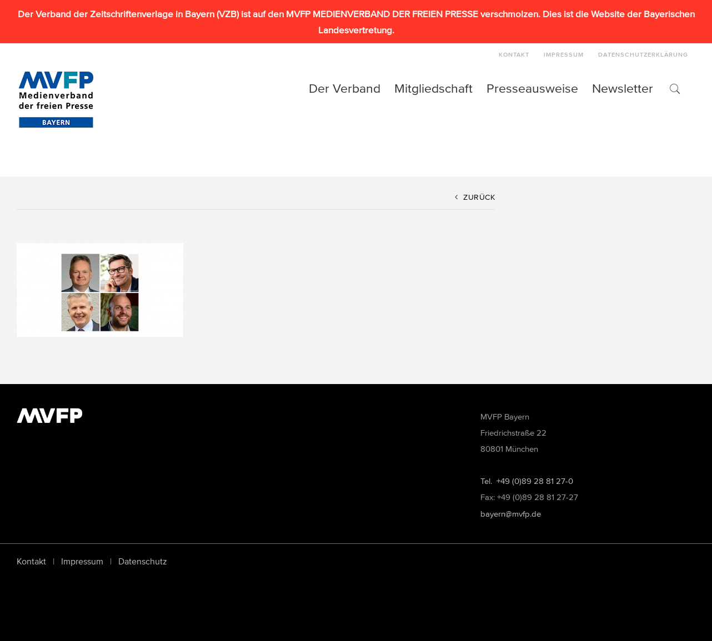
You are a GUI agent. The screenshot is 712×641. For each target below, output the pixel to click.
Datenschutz (142, 561)
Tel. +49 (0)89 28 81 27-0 (526, 481)
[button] (674, 88)
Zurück (479, 197)
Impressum (82, 561)
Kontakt (31, 561)
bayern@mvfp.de (510, 513)
